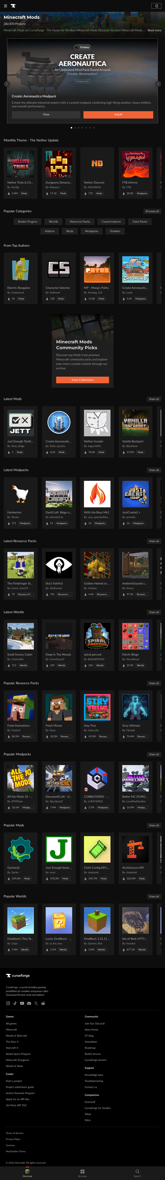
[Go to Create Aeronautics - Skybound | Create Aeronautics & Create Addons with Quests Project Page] (135, 278)
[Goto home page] (13, 6)
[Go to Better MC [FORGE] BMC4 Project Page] (135, 787)
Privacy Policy (13, 1139)
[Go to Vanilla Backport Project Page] (135, 432)
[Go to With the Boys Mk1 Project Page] (97, 503)
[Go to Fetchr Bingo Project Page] (135, 645)
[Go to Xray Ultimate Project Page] (135, 716)
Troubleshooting (94, 1081)
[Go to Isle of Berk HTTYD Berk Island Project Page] (135, 929)
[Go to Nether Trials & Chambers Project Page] (21, 173)
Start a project (14, 1081)
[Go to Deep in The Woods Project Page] (59, 645)
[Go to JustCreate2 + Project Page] (135, 503)
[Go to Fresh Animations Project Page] (21, 716)
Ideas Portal (91, 1029)
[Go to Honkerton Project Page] (21, 503)
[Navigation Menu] (5, 6)
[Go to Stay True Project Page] (97, 716)
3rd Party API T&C (16, 1105)
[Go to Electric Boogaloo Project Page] (21, 278)
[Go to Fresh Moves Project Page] (59, 716)
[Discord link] (29, 1003)
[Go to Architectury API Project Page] (135, 858)
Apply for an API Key (17, 1099)
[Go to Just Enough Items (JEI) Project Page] (59, 858)
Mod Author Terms (16, 1151)
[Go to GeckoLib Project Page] (21, 858)
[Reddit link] (43, 1003)
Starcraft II (12, 1048)
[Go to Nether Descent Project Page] (97, 173)
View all (154, 399)
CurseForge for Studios (98, 1108)
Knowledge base (94, 1075)
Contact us (91, 1087)
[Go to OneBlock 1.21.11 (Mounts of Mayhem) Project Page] (97, 929)
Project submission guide (20, 1087)
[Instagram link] (8, 1003)
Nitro (88, 1120)
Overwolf (90, 1102)
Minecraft (11, 1029)
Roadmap (90, 1048)
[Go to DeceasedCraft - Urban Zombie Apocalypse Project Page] (59, 787)
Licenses (10, 1145)
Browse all (152, 211)
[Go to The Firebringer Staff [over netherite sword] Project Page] (21, 574)
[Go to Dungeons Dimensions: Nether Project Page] (59, 173)
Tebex (88, 1114)
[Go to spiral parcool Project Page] (97, 645)
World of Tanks (14, 1066)
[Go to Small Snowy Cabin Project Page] (21, 645)
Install (118, 114)
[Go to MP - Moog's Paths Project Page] (97, 278)
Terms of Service (14, 1133)
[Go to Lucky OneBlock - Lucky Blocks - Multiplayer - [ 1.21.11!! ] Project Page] (59, 929)
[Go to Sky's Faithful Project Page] (59, 574)
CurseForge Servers (95, 1060)
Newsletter (91, 1042)
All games (11, 1023)
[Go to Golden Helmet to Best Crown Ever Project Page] (97, 574)
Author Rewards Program (20, 1093)
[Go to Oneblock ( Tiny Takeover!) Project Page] (21, 929)
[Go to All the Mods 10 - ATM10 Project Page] (21, 787)
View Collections (83, 379)
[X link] (36, 1003)
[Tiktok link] (15, 1003)
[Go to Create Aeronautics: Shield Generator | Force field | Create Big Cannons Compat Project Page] (59, 432)
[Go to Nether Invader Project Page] (97, 432)
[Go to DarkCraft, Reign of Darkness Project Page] (59, 503)
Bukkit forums (93, 1054)
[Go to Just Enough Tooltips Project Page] (21, 432)
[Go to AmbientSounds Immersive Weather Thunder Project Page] (135, 574)
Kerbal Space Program (18, 1054)
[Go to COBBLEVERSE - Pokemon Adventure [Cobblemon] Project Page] (97, 787)
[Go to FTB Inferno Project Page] (135, 173)
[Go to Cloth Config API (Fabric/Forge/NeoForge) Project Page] (97, 858)
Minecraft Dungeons (17, 1060)
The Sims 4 (12, 1042)
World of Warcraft (16, 1036)
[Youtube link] (22, 1003)
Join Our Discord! (95, 1023)
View (46, 114)
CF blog (89, 1036)
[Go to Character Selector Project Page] (59, 278)
